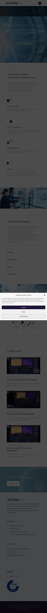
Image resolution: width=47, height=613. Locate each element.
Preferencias (23, 316)
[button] (44, 295)
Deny (23, 312)
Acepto (23, 307)
